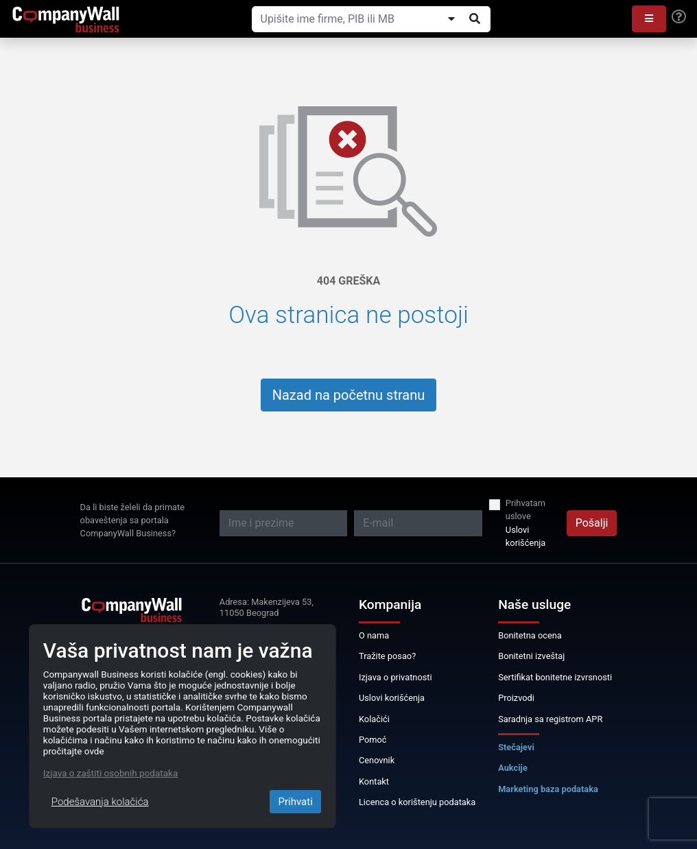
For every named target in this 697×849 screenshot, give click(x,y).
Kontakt (374, 781)
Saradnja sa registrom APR (550, 719)
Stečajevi (516, 747)
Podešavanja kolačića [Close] (100, 802)
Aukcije (513, 768)
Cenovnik (376, 760)
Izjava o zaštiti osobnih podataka (110, 772)
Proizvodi (516, 698)
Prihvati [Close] (295, 802)
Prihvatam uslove (525, 509)
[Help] (679, 17)
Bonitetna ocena (530, 635)
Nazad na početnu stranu (348, 395)
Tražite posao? (387, 656)
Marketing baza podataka (548, 789)
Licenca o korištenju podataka (417, 802)
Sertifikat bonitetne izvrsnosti (555, 677)
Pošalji (592, 522)
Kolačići (374, 719)
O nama (374, 635)
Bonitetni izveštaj (531, 656)
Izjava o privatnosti (395, 677)
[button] (649, 18)
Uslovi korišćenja (525, 536)
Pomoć (373, 739)
